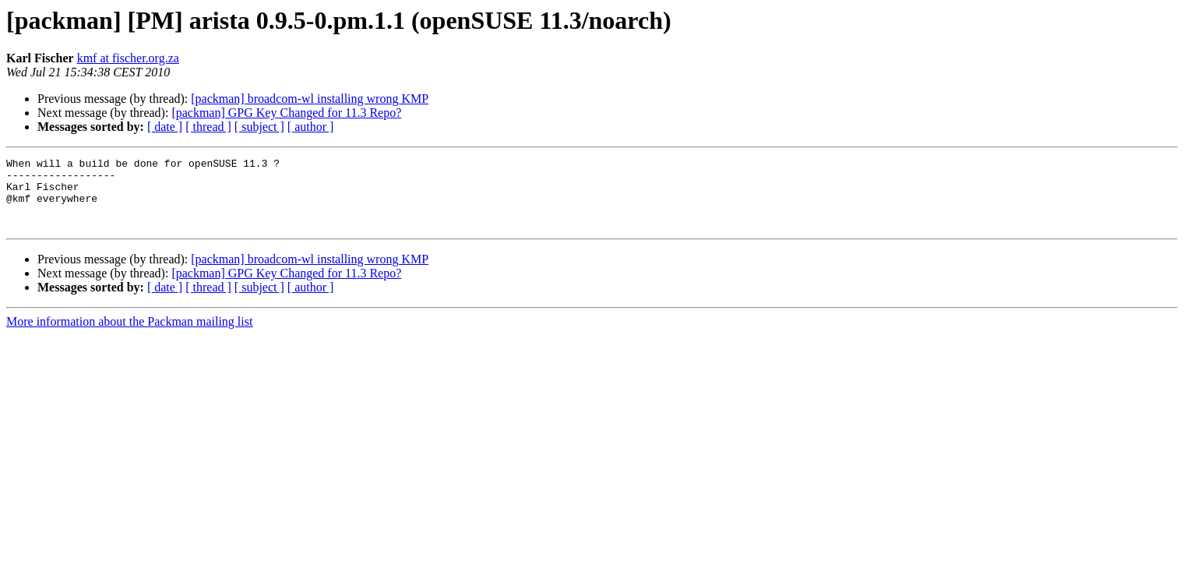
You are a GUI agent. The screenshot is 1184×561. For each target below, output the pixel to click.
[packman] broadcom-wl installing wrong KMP (309, 98)
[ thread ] (208, 126)
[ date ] (164, 126)
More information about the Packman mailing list (129, 335)
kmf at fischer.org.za (128, 58)
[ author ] (310, 126)
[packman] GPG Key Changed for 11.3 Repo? (286, 112)
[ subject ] (259, 126)
